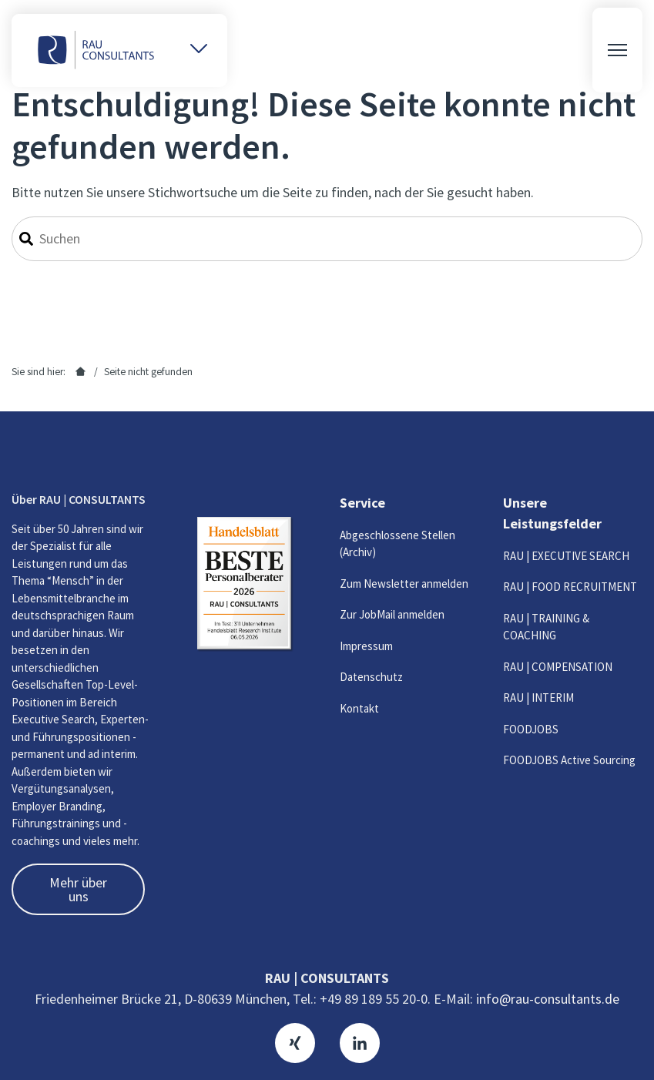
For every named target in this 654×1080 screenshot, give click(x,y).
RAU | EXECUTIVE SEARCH (566, 555)
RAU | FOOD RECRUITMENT (570, 586)
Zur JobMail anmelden (392, 614)
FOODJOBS (530, 729)
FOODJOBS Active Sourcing (569, 760)
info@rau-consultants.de (547, 999)
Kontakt (359, 708)
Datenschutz (371, 676)
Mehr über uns (78, 889)
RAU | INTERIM (538, 697)
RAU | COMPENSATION (557, 666)
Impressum (366, 646)
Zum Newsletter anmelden (404, 583)
